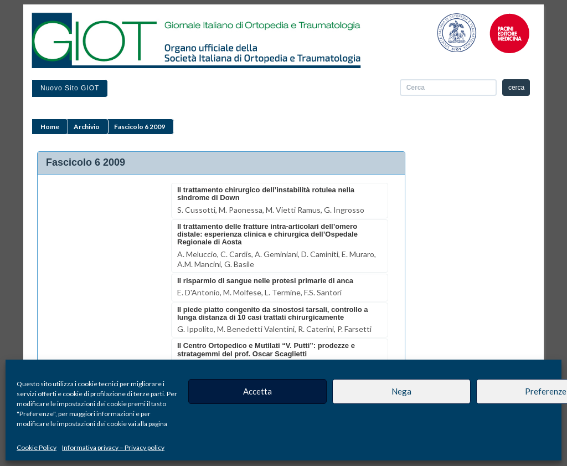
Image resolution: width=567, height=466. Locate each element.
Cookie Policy (36, 447)
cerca (516, 87)
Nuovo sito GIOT (69, 88)
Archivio (87, 126)
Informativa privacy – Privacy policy (113, 447)
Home (49, 126)
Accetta (257, 391)
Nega (401, 391)
